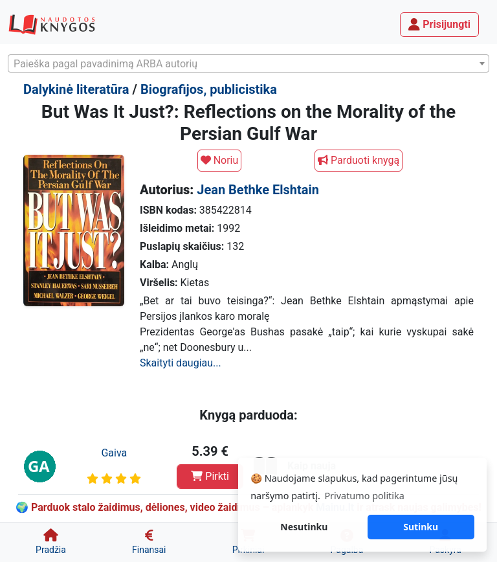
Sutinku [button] (420, 527)
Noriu (220, 160)
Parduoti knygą (358, 160)
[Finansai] (149, 542)
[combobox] (248, 63)
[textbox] (248, 64)
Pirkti (210, 476)
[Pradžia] (51, 542)
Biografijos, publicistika (208, 89)
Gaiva (114, 453)
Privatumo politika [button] (364, 495)
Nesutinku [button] (303, 527)
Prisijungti (439, 24)
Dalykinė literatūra (76, 89)
